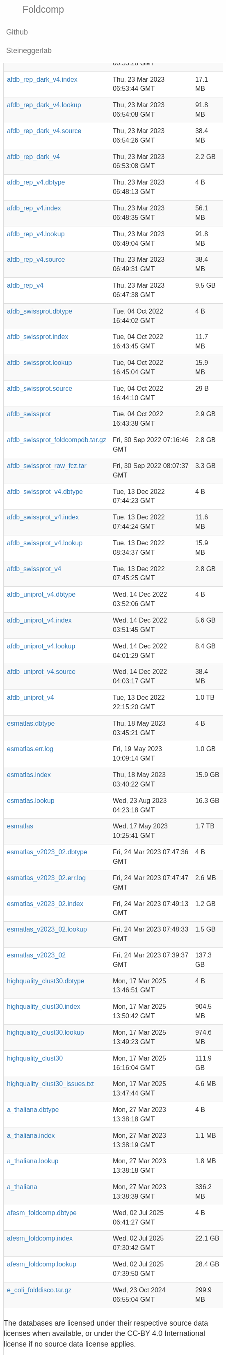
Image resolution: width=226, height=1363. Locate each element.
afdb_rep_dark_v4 (33, 156)
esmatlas (20, 826)
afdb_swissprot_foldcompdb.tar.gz (56, 439)
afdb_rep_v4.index (34, 208)
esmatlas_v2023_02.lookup (47, 929)
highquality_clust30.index (43, 1006)
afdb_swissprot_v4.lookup (44, 543)
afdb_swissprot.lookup (39, 362)
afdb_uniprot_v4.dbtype (41, 594)
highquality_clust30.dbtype (45, 981)
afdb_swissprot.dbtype (39, 311)
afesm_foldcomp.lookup (41, 1264)
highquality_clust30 (35, 1058)
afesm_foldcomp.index (40, 1238)
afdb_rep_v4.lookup (36, 234)
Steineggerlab (29, 50)
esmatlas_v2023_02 (36, 955)
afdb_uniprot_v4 (30, 697)
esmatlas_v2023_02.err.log (46, 877)
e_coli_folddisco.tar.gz (39, 1290)
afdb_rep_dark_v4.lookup (44, 104)
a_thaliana (22, 1186)
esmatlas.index (29, 774)
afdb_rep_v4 (25, 285)
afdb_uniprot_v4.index (39, 620)
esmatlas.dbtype (31, 723)
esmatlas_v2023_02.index (45, 903)
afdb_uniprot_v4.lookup (41, 646)
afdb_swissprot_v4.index (43, 517)
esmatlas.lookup (31, 800)
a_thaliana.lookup (32, 1161)
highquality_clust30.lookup (45, 1032)
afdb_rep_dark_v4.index (42, 79)
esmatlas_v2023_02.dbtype (47, 852)
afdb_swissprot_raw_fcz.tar (47, 465)
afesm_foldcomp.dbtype (42, 1212)
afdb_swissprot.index (37, 336)
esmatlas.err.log (30, 748)
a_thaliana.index (31, 1135)
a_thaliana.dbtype (33, 1109)
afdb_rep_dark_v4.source (44, 130)
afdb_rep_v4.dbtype (36, 182)
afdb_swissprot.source (39, 388)
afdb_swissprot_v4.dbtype (45, 491)
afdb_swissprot (29, 414)
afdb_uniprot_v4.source (41, 671)
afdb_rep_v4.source (36, 259)
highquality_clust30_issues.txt (50, 1083)
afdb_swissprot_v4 (34, 568)
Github (17, 32)
